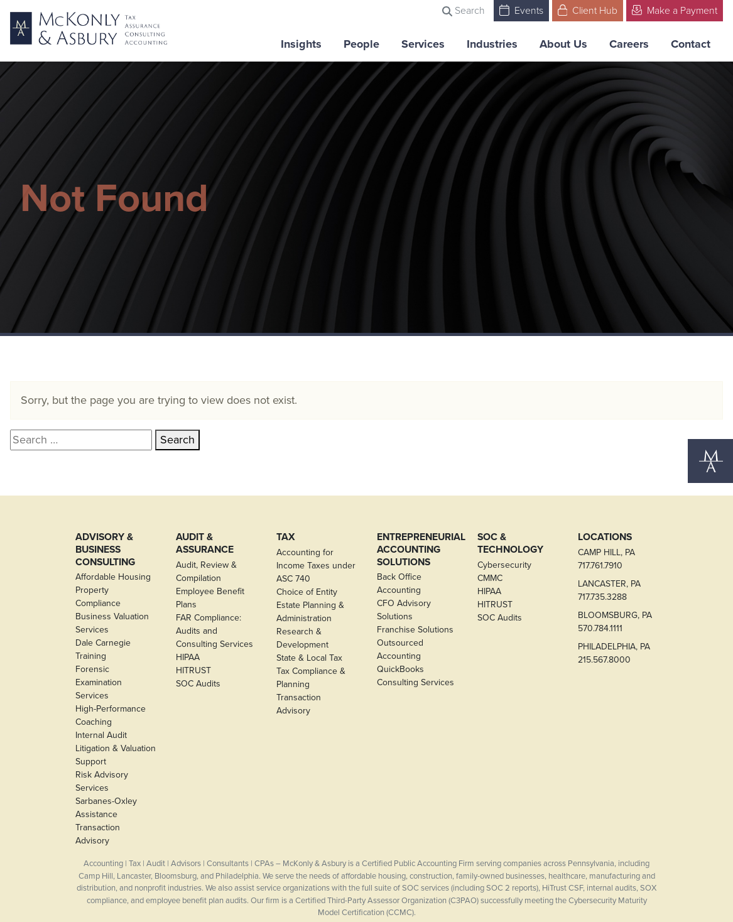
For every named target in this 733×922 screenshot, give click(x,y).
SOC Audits (198, 683)
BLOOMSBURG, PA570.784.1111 (615, 622)
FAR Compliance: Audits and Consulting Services (214, 631)
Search (463, 10)
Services (423, 44)
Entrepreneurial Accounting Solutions (417, 549)
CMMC (489, 578)
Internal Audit (101, 735)
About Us (563, 44)
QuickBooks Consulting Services (415, 676)
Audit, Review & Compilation (206, 571)
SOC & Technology (510, 543)
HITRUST (193, 670)
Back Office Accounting (399, 583)
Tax (285, 537)
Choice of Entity (306, 592)
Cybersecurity (504, 565)
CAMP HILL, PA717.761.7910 (606, 559)
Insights (301, 44)
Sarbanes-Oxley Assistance (106, 808)
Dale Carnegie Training (103, 649)
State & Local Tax (309, 657)
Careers (629, 44)
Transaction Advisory (97, 834)
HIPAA (188, 657)
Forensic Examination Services (98, 682)
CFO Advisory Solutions (404, 610)
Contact (690, 44)
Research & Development (302, 638)
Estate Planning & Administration (310, 612)
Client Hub (588, 10)
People (361, 44)
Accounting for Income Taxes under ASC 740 (316, 565)
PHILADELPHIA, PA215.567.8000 (614, 653)
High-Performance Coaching (110, 715)
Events (521, 10)
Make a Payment (674, 10)
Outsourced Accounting (400, 649)
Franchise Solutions (415, 629)
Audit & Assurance (205, 543)
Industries (492, 44)
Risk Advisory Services (101, 781)
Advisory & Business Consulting (105, 549)
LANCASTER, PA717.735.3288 (609, 590)
